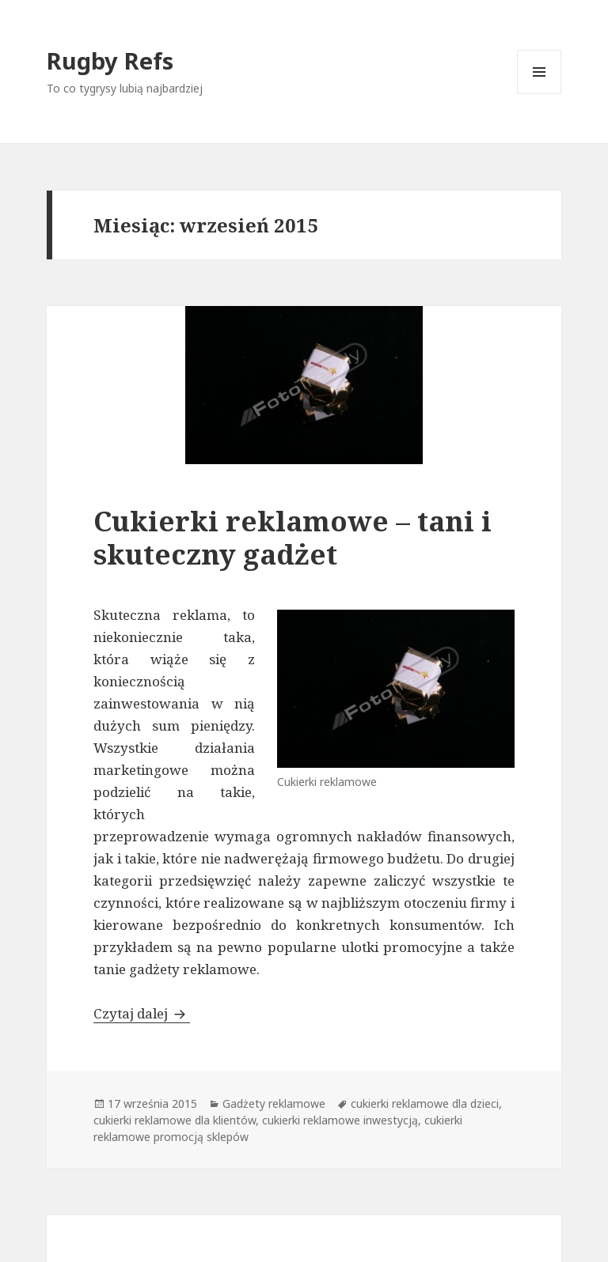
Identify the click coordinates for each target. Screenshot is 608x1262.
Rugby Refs (110, 60)
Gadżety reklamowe (273, 1103)
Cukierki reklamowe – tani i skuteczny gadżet (292, 537)
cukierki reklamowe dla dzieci (425, 1103)
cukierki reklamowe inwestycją (340, 1120)
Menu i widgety (539, 93)
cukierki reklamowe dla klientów (174, 1120)
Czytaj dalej (141, 1013)
